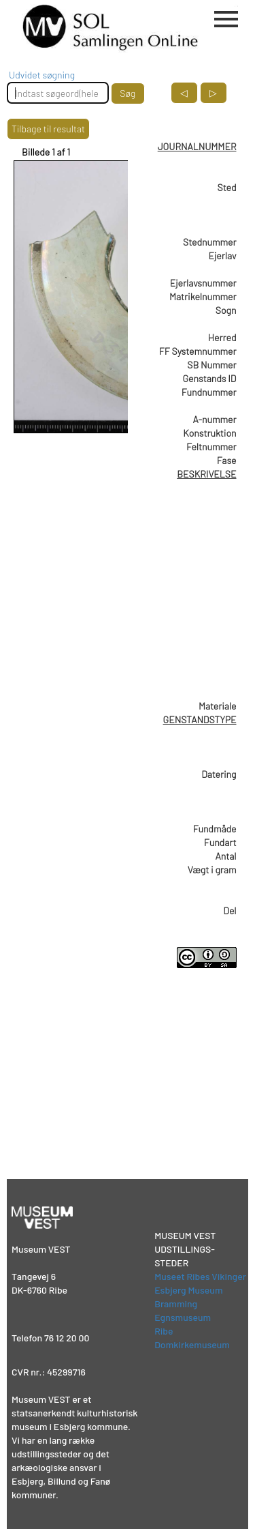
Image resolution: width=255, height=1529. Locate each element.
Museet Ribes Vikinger (200, 1276)
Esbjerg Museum (188, 1290)
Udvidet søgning (42, 75)
